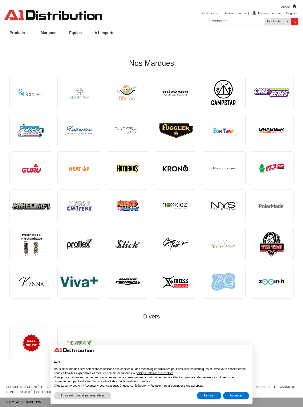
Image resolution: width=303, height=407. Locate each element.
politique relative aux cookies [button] (154, 373)
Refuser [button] (209, 395)
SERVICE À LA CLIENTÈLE (24, 386)
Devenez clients (235, 13)
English (291, 13)
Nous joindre (209, 13)
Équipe (75, 33)
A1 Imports (104, 33)
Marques (48, 33)
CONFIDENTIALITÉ (19, 392)
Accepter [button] (236, 395)
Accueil (289, 6)
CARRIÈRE (287, 386)
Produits (17, 33)
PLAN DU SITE (266, 386)
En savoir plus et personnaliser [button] (82, 395)
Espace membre (266, 13)
